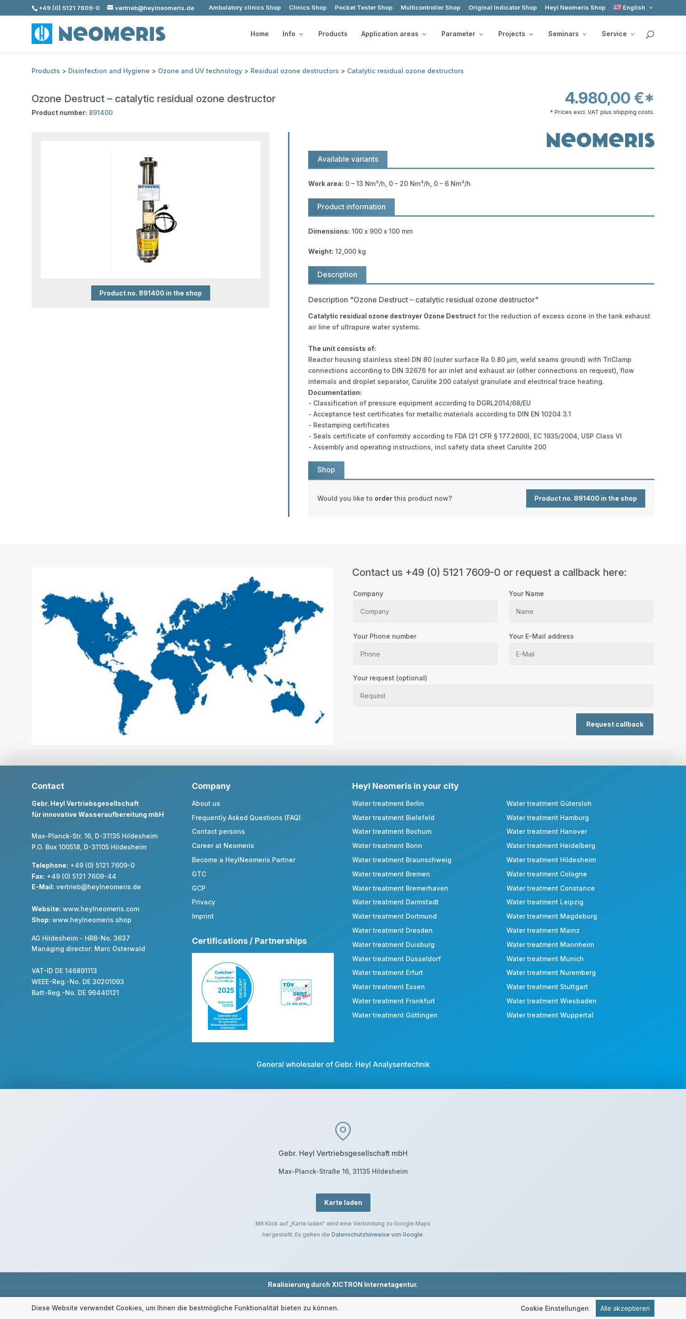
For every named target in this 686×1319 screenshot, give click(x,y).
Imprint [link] (203, 916)
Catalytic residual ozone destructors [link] (405, 71)
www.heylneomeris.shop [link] (91, 920)
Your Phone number (425, 645)
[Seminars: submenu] (584, 34)
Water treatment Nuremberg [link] (551, 972)
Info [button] (293, 34)
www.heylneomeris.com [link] (101, 909)
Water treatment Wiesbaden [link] (551, 1001)
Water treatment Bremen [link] (391, 874)
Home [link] (259, 34)
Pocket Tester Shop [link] (363, 8)
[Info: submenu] (301, 34)
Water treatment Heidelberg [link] (550, 845)
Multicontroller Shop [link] (430, 8)
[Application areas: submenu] (424, 34)
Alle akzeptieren (625, 1309)
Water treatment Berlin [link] (388, 803)
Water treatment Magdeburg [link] (551, 916)
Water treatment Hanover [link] (546, 831)
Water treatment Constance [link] (550, 888)
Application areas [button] (393, 34)
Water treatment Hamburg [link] (547, 817)
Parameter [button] (462, 34)
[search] (649, 34)
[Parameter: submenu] (481, 34)
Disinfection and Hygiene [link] (109, 71)
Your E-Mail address (581, 645)
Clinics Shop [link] (308, 8)
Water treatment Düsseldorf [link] (396, 959)
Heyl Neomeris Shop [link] (575, 8)
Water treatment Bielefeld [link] (393, 817)
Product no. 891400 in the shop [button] (150, 293)
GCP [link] (199, 888)
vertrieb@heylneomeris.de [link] (98, 887)
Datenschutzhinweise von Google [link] (377, 1234)
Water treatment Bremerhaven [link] (400, 888)
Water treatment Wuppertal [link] (549, 1015)
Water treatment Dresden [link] (392, 930)
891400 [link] (101, 112)
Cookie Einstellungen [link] (555, 1309)
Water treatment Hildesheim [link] (551, 860)
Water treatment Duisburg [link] (393, 944)
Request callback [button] (614, 724)
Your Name (581, 602)
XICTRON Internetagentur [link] (374, 1284)
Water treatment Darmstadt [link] (395, 902)
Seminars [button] (567, 34)
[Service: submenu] (632, 34)
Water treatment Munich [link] (545, 959)
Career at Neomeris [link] (223, 845)
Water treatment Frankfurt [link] (393, 1001)
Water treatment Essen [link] (388, 987)
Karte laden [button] (343, 1202)
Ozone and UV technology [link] (200, 71)
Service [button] (618, 34)
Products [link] (333, 34)
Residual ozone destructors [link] (294, 71)
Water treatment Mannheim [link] (550, 944)
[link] (634, 8)
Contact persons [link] (218, 831)
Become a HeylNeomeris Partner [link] (243, 860)
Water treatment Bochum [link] (391, 831)
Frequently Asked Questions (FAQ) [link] (246, 817)
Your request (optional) (503, 687)
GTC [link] (199, 874)
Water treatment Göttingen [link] (395, 1015)
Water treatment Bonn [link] (387, 845)
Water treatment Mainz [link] (543, 930)
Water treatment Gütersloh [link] (549, 803)
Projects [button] (515, 34)
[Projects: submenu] (531, 34)
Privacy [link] (203, 902)
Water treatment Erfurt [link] (387, 972)
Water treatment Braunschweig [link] (402, 860)
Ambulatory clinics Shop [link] (245, 8)
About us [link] (206, 803)
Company (425, 602)
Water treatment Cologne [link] (546, 874)
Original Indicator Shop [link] (502, 8)
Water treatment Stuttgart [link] (547, 987)
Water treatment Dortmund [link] (394, 916)
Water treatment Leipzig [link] (544, 902)
